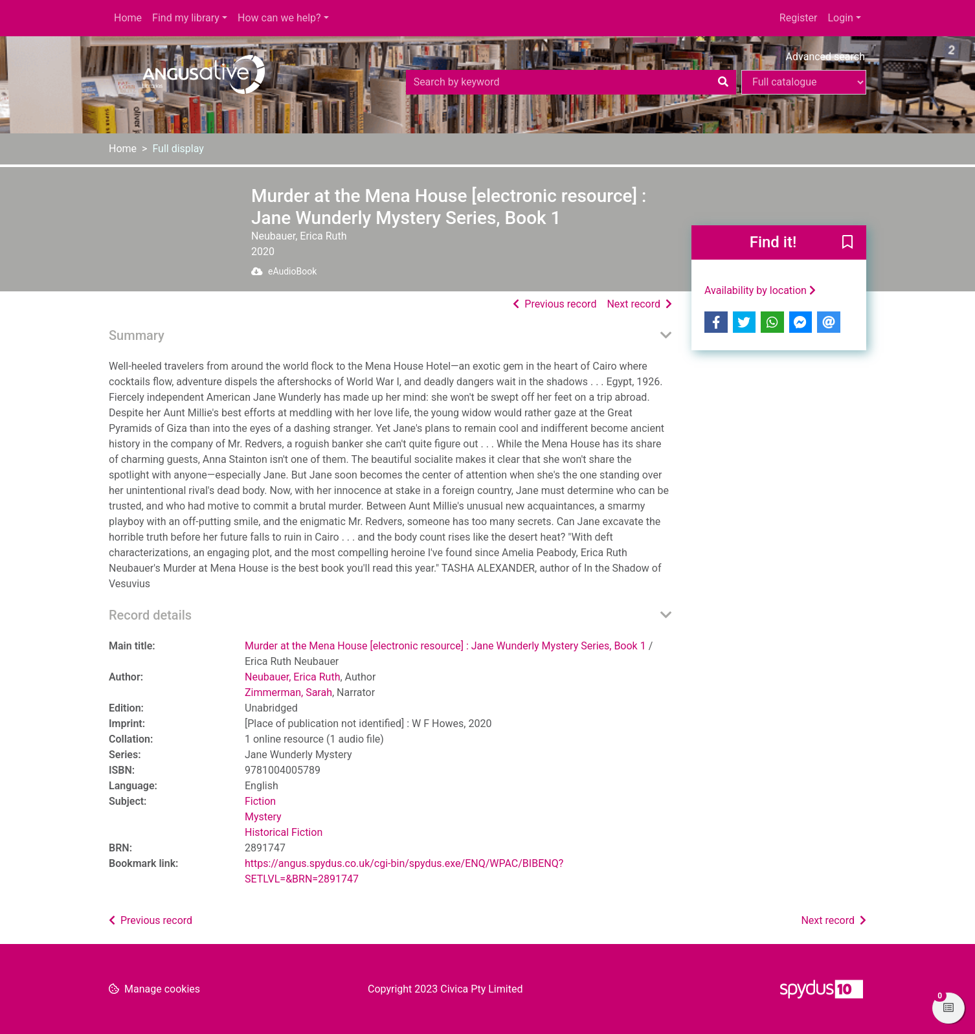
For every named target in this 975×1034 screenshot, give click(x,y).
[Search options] (803, 82)
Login (840, 18)
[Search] (723, 82)
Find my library (185, 18)
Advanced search (825, 57)
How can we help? (279, 18)
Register (798, 18)
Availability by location (760, 290)
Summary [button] (136, 335)
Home (128, 18)
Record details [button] (150, 615)
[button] (847, 243)
